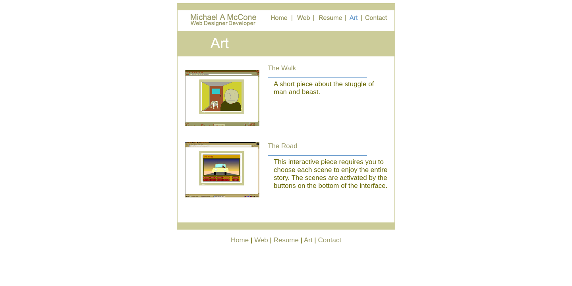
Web (261, 240)
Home (240, 240)
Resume (286, 240)
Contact (330, 240)
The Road (283, 146)
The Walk (282, 68)
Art (308, 240)
